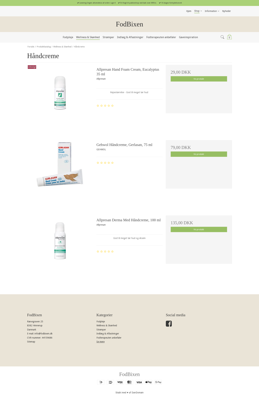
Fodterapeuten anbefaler (108, 337)
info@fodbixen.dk (44, 333)
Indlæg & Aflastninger (107, 333)
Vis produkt (199, 79)
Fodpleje (100, 321)
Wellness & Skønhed (106, 325)
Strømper (101, 329)
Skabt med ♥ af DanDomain (129, 392)
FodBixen (129, 24)
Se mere (100, 341)
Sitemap (31, 341)
